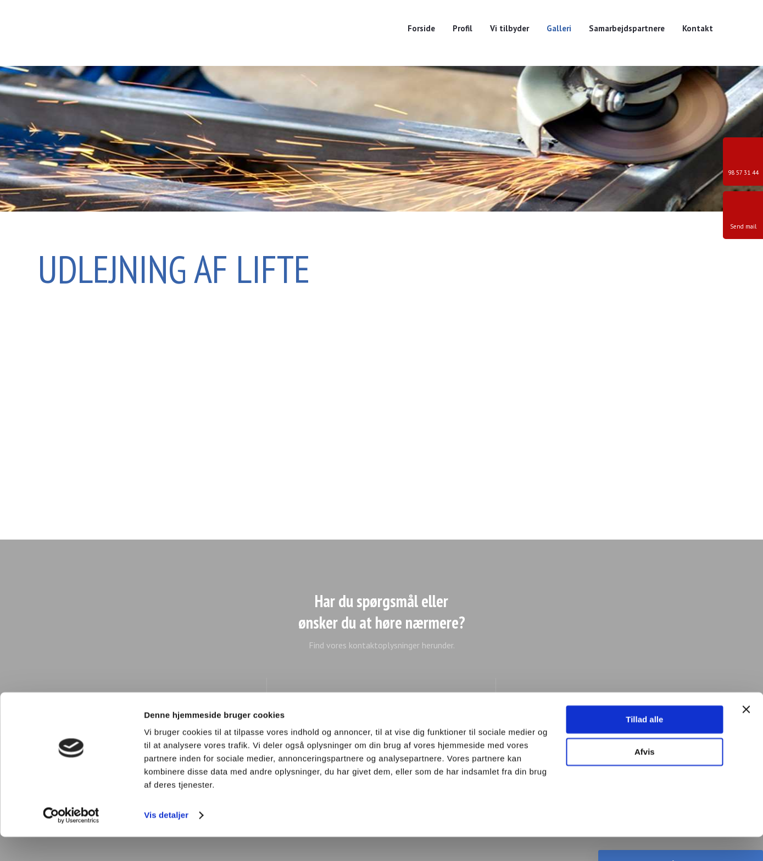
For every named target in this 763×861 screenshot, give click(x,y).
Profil (462, 28)
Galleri (559, 28)
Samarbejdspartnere (627, 28)
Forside (421, 28)
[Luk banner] (746, 733)
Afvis (644, 775)
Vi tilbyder (509, 28)
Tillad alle (644, 743)
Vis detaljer (166, 839)
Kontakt (697, 28)
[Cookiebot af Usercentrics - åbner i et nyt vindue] (71, 839)
